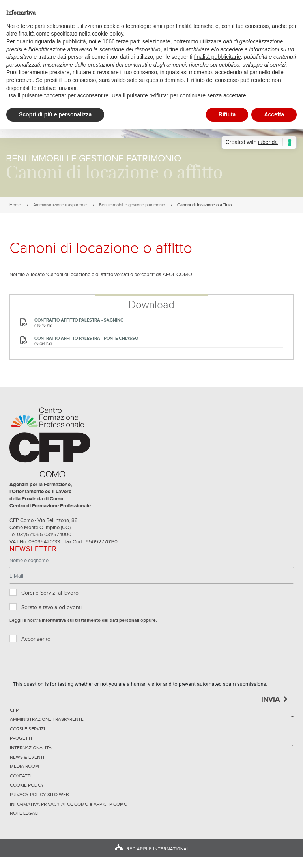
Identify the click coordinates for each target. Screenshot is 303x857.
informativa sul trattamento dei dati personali (90, 620)
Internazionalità (31, 748)
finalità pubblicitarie (217, 57)
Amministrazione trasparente (60, 205)
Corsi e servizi (27, 729)
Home (15, 205)
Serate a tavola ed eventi (51, 607)
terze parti (128, 41)
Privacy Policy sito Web (39, 795)
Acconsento (35, 639)
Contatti (21, 776)
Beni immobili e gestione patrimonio (132, 205)
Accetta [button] (274, 114)
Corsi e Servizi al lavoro (50, 593)
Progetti (21, 738)
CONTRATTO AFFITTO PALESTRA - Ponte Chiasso (86, 338)
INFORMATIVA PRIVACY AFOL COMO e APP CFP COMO (68, 804)
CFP (14, 710)
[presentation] (73, 664)
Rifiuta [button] (227, 114)
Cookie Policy (27, 785)
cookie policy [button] (107, 33)
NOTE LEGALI (24, 813)
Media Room (24, 766)
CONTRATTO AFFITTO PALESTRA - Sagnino (78, 320)
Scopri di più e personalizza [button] (55, 114)
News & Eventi (27, 757)
